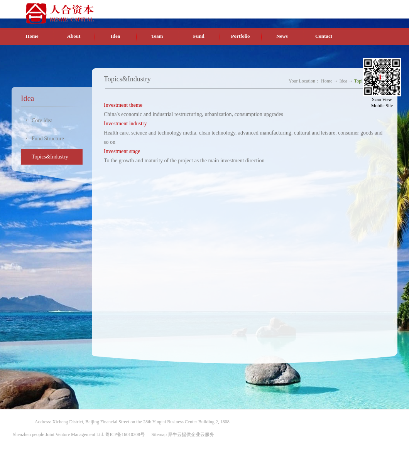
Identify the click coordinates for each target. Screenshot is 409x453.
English (341, 7)
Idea (343, 81)
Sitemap (158, 434)
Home (31, 36)
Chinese (323, 7)
